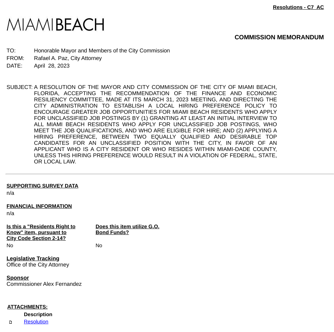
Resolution (36, 322)
